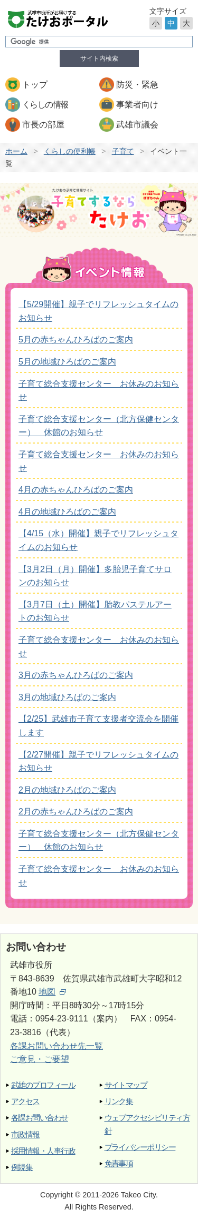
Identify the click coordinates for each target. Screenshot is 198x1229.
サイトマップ (126, 1084)
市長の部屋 (43, 124)
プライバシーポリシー (140, 1147)
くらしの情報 (45, 104)
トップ (35, 84)
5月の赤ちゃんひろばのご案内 (75, 339)
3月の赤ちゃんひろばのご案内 (75, 675)
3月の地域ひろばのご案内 (67, 697)
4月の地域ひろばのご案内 (67, 511)
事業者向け (137, 104)
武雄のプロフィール (43, 1084)
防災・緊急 (137, 84)
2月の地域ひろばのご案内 (67, 789)
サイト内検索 (99, 58)
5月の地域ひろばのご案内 (67, 361)
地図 (52, 991)
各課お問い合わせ (39, 1117)
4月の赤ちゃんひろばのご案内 (75, 489)
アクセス (25, 1101)
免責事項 (119, 1163)
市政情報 (25, 1134)
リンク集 (119, 1101)
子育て (123, 151)
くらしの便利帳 (70, 151)
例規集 (21, 1167)
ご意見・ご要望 (39, 1059)
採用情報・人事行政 (43, 1150)
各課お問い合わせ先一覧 (56, 1045)
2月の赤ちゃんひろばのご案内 (75, 811)
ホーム (16, 151)
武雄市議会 (137, 124)
